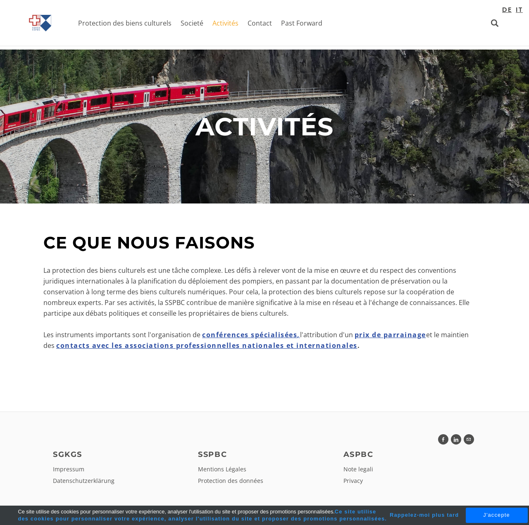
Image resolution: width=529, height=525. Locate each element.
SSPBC (212, 456)
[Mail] (469, 441)
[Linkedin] (456, 441)
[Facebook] (443, 441)
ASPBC (358, 456)
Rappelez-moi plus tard (424, 515)
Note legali (358, 471)
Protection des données (230, 482)
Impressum (68, 471)
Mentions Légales (222, 471)
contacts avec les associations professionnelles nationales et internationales (206, 347)
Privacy (353, 482)
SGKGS (67, 456)
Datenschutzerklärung (83, 482)
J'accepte (496, 515)
